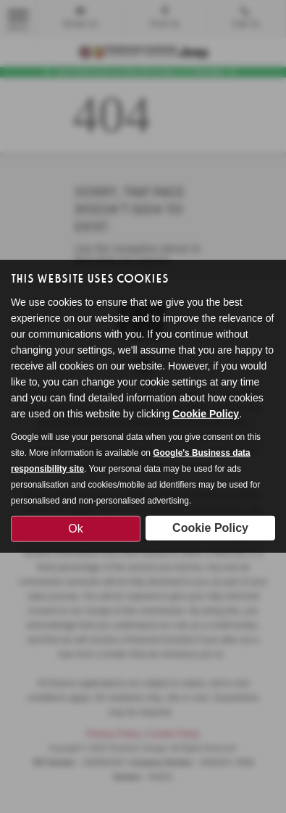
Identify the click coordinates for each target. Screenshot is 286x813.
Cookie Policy (205, 413)
